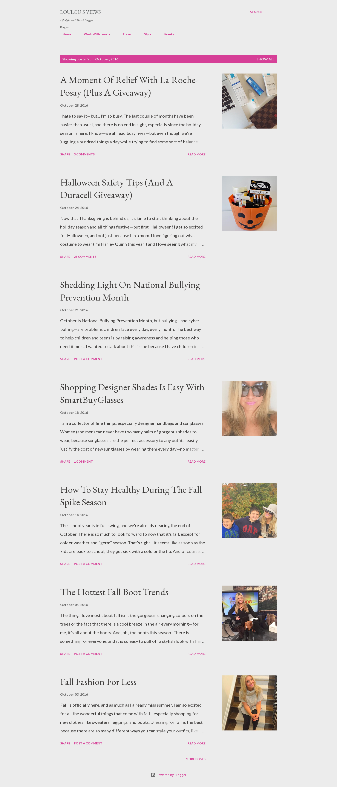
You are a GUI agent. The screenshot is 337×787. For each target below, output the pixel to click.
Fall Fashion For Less (98, 681)
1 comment (83, 461)
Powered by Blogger (168, 775)
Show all (266, 59)
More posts (195, 759)
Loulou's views (80, 12)
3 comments (84, 154)
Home (64, 34)
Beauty (166, 34)
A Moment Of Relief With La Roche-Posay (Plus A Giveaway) (129, 86)
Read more (196, 154)
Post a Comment (88, 359)
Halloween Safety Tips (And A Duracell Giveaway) (116, 188)
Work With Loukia (94, 34)
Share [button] (65, 154)
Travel (124, 34)
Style (145, 34)
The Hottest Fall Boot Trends (114, 592)
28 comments (85, 256)
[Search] (256, 12)
